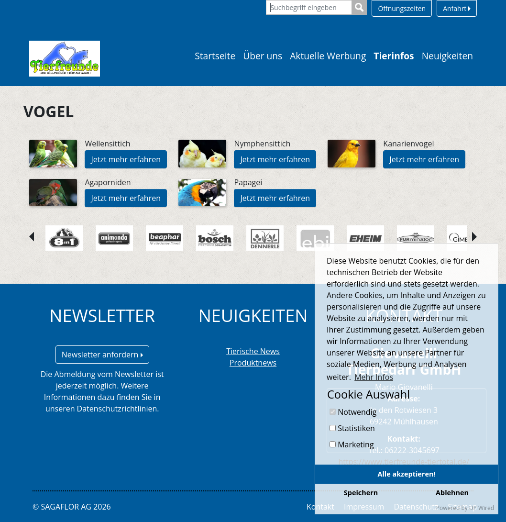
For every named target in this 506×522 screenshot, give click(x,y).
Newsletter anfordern (102, 354)
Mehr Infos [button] (373, 377)
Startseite (215, 55)
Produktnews (253, 362)
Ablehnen (452, 492)
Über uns (262, 55)
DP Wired (481, 508)
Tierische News (253, 351)
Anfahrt (457, 8)
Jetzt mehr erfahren (126, 159)
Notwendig (353, 412)
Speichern (361, 492)
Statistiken (352, 428)
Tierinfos (394, 55)
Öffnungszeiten (402, 8)
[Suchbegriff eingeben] (309, 7)
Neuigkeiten (447, 55)
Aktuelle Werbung (328, 55)
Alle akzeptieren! (407, 473)
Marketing (352, 444)
